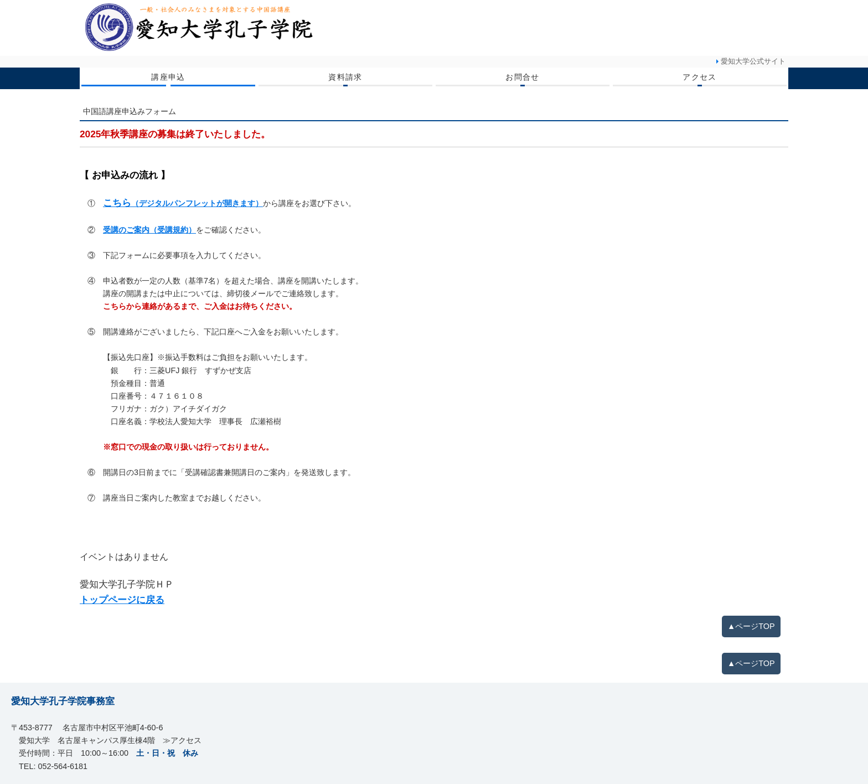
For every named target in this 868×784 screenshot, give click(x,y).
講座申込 (168, 77)
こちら (183, 202)
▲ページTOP (751, 626)
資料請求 (345, 77)
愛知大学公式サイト (753, 61)
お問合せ (522, 77)
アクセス (700, 77)
